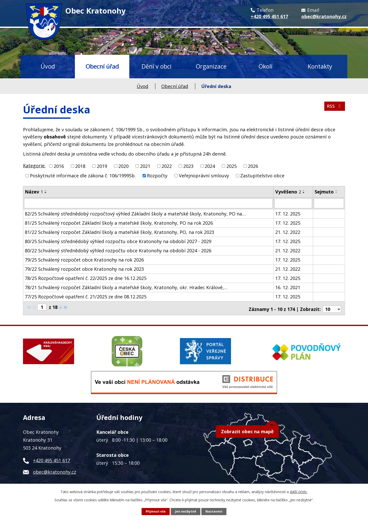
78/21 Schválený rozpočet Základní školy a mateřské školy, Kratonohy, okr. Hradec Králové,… (126, 287)
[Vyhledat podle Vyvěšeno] (293, 203)
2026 (253, 166)
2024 (210, 166)
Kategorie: (34, 165)
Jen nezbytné (186, 511)
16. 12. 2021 (287, 287)
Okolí (265, 66)
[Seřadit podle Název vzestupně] (46, 191)
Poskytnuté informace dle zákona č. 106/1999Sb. (83, 175)
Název (34, 192)
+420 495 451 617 (51, 458)
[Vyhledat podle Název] (148, 203)
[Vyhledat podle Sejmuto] (329, 203)
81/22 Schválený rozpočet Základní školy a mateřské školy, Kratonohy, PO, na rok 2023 (119, 232)
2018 (80, 166)
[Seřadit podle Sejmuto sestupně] (336, 193)
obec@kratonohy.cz (54, 470)
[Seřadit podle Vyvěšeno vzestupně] (304, 191)
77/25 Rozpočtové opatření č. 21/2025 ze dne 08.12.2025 (85, 296)
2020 (123, 166)
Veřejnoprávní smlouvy (204, 175)
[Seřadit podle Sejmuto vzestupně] (336, 191)
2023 (188, 166)
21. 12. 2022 (287, 232)
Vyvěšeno (288, 192)
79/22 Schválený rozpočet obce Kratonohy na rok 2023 (84, 269)
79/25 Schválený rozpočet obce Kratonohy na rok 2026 (84, 259)
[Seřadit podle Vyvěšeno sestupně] (304, 193)
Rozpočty (157, 175)
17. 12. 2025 (287, 213)
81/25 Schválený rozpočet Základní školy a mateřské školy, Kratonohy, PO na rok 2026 (119, 223)
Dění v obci (156, 66)
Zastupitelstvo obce (262, 175)
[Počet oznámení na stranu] (332, 307)
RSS (334, 108)
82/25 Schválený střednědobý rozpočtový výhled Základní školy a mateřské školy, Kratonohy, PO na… (135, 213)
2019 (102, 166)
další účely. (298, 491)
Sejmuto (324, 192)
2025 (231, 166)
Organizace (211, 66)
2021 (145, 166)
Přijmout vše (155, 511)
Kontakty (320, 66)
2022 (167, 166)
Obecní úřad (102, 66)
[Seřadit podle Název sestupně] (46, 193)
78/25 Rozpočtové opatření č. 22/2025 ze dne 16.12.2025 (85, 278)
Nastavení (214, 511)
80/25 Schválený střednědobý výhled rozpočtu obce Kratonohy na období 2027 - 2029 (118, 241)
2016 (59, 166)
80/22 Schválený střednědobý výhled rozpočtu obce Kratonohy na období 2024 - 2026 (118, 250)
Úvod (48, 66)
